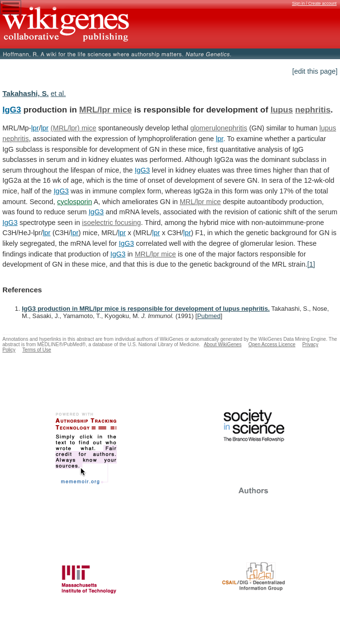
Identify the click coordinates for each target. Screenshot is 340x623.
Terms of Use (36, 349)
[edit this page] (315, 71)
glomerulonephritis (218, 128)
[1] (311, 264)
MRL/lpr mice (105, 109)
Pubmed (208, 315)
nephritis (313, 109)
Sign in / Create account (314, 3)
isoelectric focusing (111, 222)
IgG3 (11, 109)
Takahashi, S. (25, 93)
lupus (282, 109)
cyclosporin (74, 202)
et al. (57, 93)
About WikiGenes (223, 344)
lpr (35, 128)
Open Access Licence (271, 344)
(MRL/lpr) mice (73, 128)
